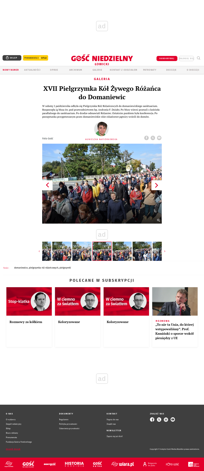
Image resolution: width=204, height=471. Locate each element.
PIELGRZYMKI (65, 267)
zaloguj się (186, 58)
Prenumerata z (35, 58)
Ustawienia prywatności (69, 428)
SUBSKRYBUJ (166, 58)
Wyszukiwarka (198, 58)
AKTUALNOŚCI (32, 70)
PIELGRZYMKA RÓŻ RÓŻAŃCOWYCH (43, 267)
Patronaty (150, 70)
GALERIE (97, 70)
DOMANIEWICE (21, 267)
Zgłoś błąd (13, 449)
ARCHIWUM (75, 70)
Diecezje (171, 70)
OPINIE (54, 70)
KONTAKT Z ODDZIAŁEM (123, 70)
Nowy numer (11, 70)
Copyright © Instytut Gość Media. (163, 449)
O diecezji (193, 70)
